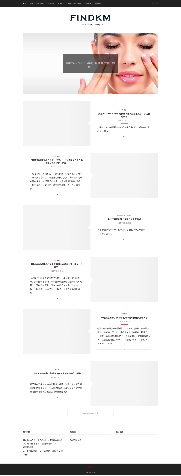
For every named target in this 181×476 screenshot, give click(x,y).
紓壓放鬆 (129, 216)
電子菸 (57, 370)
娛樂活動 (120, 216)
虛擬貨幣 (88, 3)
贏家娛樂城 (57, 452)
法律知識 (98, 3)
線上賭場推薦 (33, 444)
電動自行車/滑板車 (74, 3)
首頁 (24, 3)
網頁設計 (90, 468)
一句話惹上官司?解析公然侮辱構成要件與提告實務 (124, 318)
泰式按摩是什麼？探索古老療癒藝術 (124, 219)
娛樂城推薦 (28, 448)
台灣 (31, 3)
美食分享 (39, 3)
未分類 (90, 62)
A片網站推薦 (75, 440)
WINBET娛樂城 (30, 452)
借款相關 (57, 156)
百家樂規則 (43, 440)
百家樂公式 (28, 440)
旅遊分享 (51, 3)
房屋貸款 (61, 3)
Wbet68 (26, 455)
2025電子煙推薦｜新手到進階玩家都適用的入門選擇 (57, 374)
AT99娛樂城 (44, 452)
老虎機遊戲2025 (49, 444)
